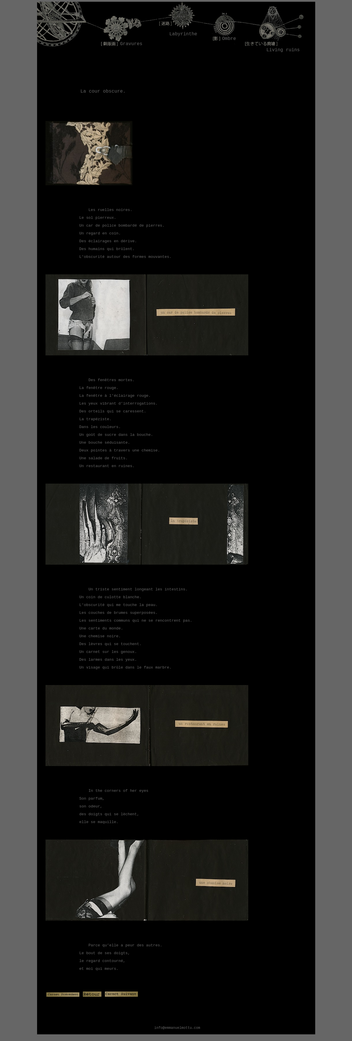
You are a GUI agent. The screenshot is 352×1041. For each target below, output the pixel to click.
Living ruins (283, 50)
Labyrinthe (181, 34)
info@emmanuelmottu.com (177, 1028)
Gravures (131, 44)
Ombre (229, 38)
